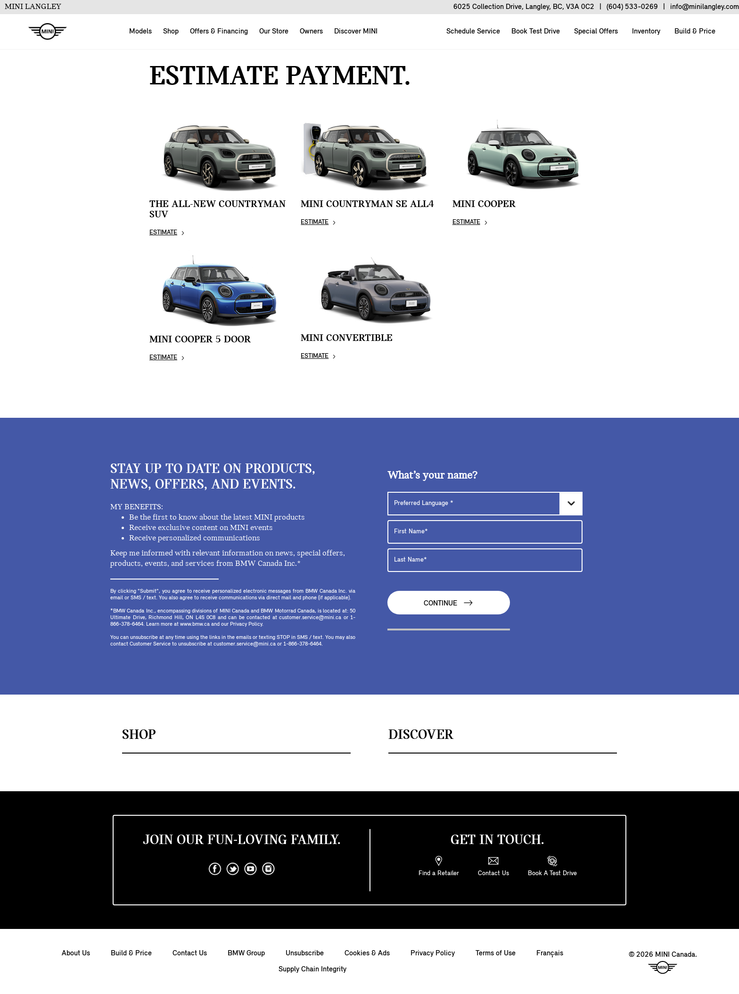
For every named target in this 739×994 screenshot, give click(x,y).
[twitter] (232, 869)
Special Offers (595, 31)
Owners (311, 31)
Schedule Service (472, 31)
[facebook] (215, 869)
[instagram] (268, 869)
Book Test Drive (534, 31)
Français (549, 953)
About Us (76, 953)
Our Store (273, 31)
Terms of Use (496, 953)
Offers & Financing (219, 31)
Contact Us (189, 953)
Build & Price (694, 31)
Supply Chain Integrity (312, 969)
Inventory (645, 31)
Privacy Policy (433, 953)
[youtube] (250, 869)
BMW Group (246, 953)
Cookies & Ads (367, 953)
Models (140, 31)
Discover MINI (356, 31)
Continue (449, 602)
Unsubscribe (305, 953)
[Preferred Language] (485, 503)
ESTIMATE (163, 233)
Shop (171, 31)
